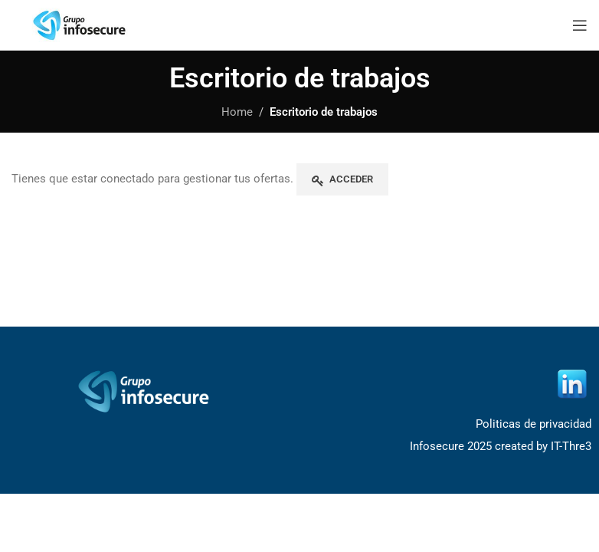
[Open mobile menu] (580, 25)
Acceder (351, 179)
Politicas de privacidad (533, 424)
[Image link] (146, 391)
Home (237, 112)
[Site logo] (80, 24)
